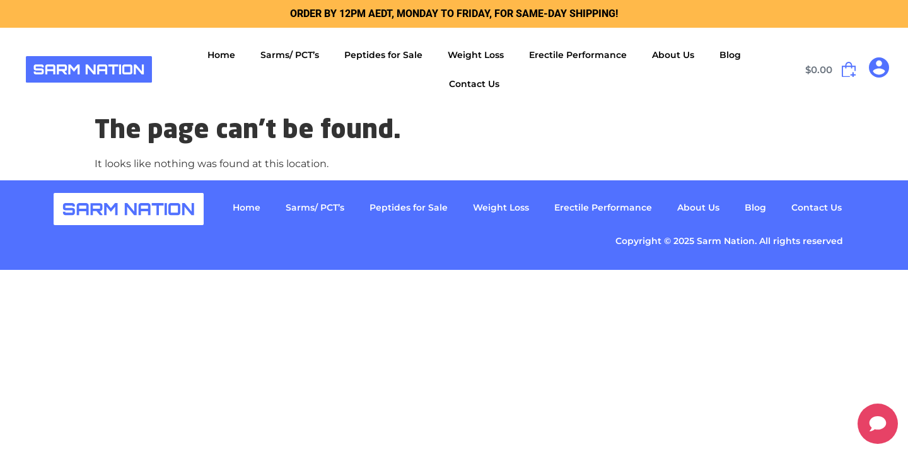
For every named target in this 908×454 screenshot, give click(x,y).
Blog (730, 55)
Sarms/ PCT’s (289, 55)
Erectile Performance (578, 55)
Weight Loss (476, 55)
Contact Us (474, 84)
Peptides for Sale (383, 55)
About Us (673, 55)
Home (221, 55)
